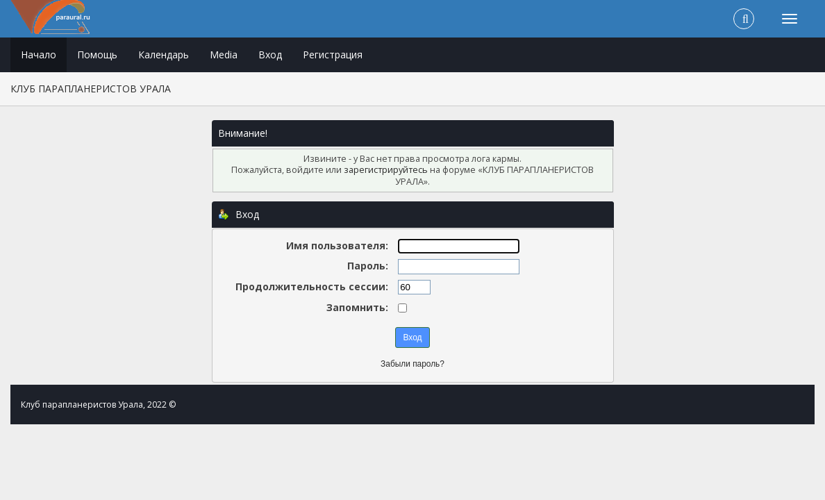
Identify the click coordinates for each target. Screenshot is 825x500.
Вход (270, 54)
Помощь (97, 54)
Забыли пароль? (412, 364)
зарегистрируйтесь (386, 170)
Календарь (163, 54)
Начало (38, 54)
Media (224, 54)
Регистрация (332, 54)
